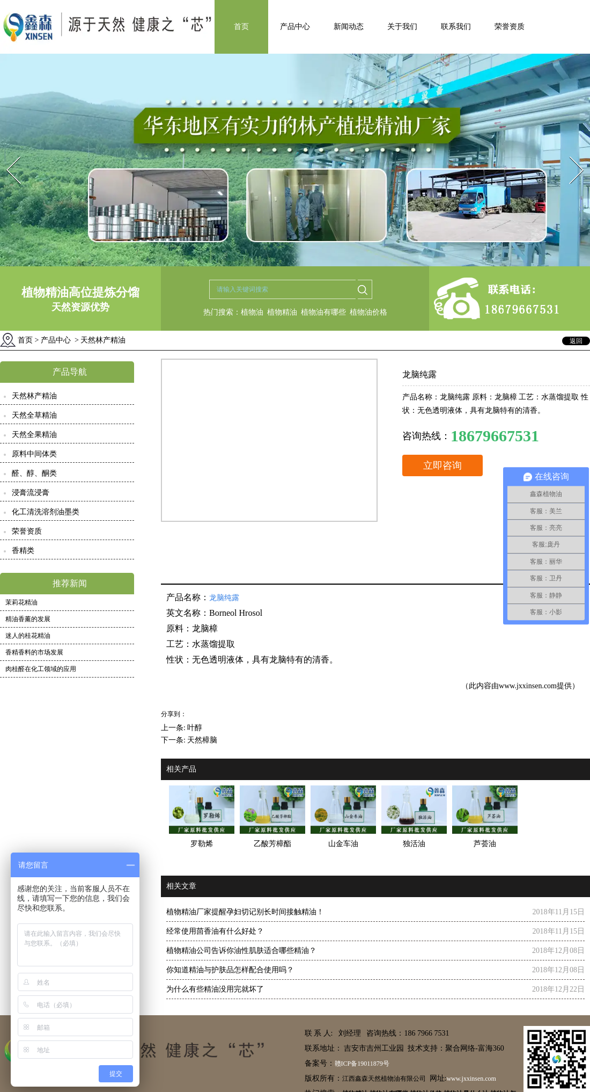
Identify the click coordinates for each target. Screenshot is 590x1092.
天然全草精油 (34, 415)
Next (570, 153)
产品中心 (295, 27)
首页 (241, 27)
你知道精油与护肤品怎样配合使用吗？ (230, 970)
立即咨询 (442, 465)
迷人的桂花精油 (27, 635)
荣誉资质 (510, 27)
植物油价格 (368, 312)
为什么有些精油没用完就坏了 (215, 989)
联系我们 (456, 27)
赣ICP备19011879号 (362, 1063)
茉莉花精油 (21, 602)
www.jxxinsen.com (528, 686)
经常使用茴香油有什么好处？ (215, 931)
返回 (576, 341)
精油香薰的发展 (27, 619)
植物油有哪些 (323, 312)
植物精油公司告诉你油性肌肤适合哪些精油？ (241, 951)
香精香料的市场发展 (34, 652)
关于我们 (402, 27)
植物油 (252, 312)
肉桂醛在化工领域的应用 (40, 669)
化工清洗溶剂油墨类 (45, 512)
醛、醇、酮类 (34, 473)
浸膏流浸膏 (30, 493)
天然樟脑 (202, 740)
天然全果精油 (34, 435)
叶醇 (194, 728)
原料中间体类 (34, 454)
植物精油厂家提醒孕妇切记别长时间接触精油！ (245, 912)
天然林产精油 (34, 396)
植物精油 (282, 312)
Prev (7, 153)
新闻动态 (349, 27)
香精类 (23, 551)
